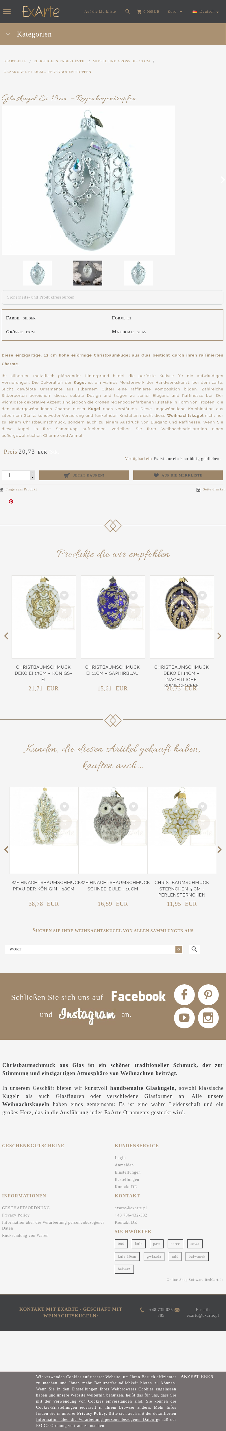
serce (175, 1299)
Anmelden (124, 1221)
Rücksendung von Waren (25, 1291)
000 (121, 1299)
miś (175, 1312)
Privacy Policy (16, 1271)
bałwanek (197, 1312)
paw (156, 1299)
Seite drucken (211, 489)
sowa (194, 1299)
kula (138, 1299)
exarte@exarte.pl (131, 1263)
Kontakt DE (126, 1242)
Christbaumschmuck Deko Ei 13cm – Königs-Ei (43, 673)
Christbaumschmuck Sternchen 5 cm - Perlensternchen (182, 889)
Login (120, 1213)
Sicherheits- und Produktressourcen (41, 297)
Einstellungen (128, 1228)
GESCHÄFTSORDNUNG (26, 1263)
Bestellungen (127, 1235)
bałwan (124, 1324)
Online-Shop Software (185, 1335)
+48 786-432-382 (131, 1271)
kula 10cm (127, 1312)
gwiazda (154, 1312)
